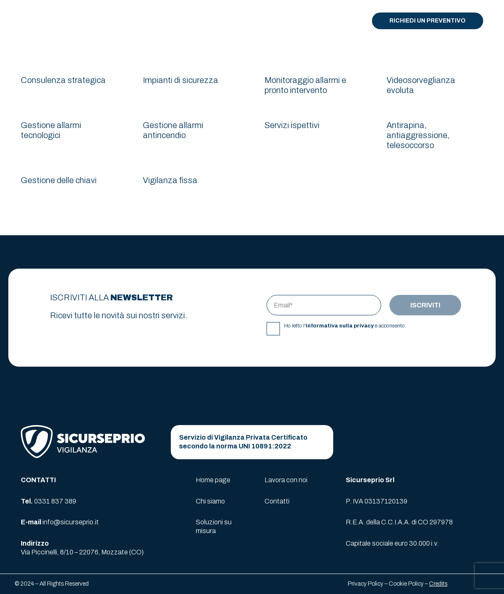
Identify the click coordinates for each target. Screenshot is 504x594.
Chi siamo (210, 501)
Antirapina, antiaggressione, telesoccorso (418, 135)
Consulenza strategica (63, 80)
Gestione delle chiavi (59, 180)
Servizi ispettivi (291, 125)
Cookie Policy (406, 584)
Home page (213, 479)
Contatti (276, 501)
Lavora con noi (285, 479)
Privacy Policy (365, 584)
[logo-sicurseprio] (44, 21)
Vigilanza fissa (170, 180)
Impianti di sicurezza (180, 80)
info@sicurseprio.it (70, 522)
